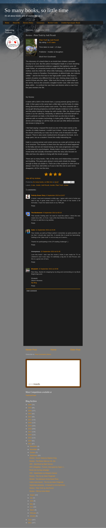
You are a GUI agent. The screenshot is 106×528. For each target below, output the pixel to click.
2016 (30, 435)
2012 (30, 520)
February (33, 513)
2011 (30, 523)
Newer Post (31, 349)
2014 (30, 441)
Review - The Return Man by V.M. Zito (43, 461)
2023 (30, 414)
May (31, 504)
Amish (38, 185)
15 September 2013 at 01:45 (50, 251)
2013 (30, 444)
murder (52, 185)
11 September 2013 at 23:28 (45, 230)
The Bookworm (36, 212)
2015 (30, 438)
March (32, 510)
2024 (30, 411)
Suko (33, 230)
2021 (30, 420)
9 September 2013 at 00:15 (52, 212)
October (33, 452)
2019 (30, 426)
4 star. (33, 185)
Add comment (32, 291)
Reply (33, 206)
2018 (30, 429)
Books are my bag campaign (39, 470)
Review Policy (28, 23)
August (32, 495)
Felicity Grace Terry (38, 195)
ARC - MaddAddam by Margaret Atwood (43, 473)
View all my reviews (33, 178)
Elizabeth (34, 269)
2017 (30, 432)
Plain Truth (43, 40)
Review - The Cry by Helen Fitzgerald (42, 476)
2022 (30, 417)
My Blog (34, 283)
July (31, 498)
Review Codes (53, 23)
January (33, 516)
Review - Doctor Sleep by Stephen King (43, 458)
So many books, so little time (36, 10)
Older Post (75, 349)
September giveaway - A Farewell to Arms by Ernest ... (48, 485)
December (33, 446)
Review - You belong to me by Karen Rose (44, 479)
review (66, 185)
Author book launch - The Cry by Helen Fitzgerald (46, 482)
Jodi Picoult (54, 40)
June (32, 501)
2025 (30, 408)
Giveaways (40, 23)
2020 (30, 423)
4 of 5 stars (51, 42)
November (33, 449)
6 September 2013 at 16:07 (55, 195)
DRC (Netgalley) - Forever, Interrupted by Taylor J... (47, 467)
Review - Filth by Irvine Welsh (40, 491)
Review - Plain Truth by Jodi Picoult (42, 488)
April (31, 507)
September (34, 455)
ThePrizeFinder (31, 395)
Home (7, 23)
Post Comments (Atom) (43, 354)
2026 (30, 404)
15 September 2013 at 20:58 (48, 269)
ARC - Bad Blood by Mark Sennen (41, 464)
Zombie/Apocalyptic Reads (70, 23)
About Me (16, 23)
